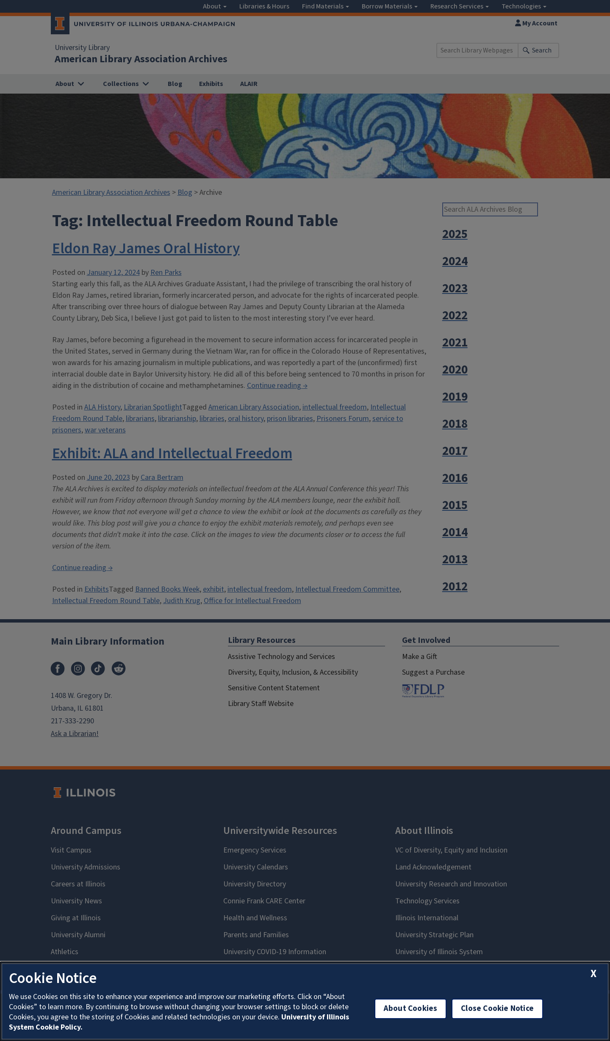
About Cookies (410, 1008)
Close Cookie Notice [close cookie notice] (497, 1008)
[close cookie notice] (593, 974)
